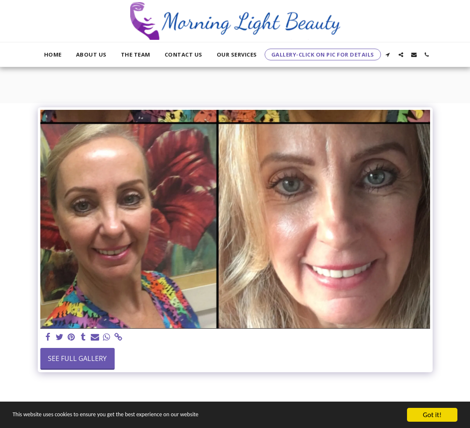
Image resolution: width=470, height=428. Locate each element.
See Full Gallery (77, 358)
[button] (388, 54)
